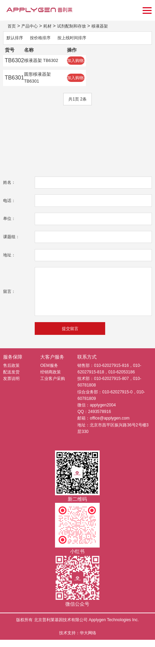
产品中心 (32, 26)
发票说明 (11, 385)
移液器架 (111, 26)
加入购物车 (88, 62)
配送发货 (11, 379)
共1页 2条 (77, 106)
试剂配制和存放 (79, 26)
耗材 (52, 26)
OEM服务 (49, 372)
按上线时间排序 (80, 38)
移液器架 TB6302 (45, 62)
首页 (12, 26)
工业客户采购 (52, 385)
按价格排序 (45, 38)
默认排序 (16, 38)
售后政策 (11, 372)
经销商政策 (50, 379)
